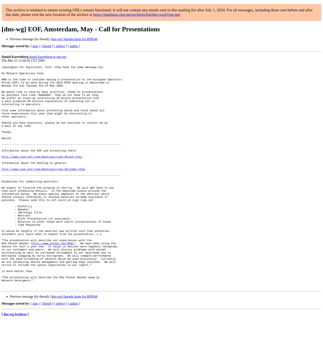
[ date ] (35, 46)
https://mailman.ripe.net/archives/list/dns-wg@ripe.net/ (136, 14)
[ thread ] (47, 46)
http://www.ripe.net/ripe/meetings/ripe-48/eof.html (42, 175)
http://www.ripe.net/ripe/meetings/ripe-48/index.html (43, 190)
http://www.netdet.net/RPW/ (53, 279)
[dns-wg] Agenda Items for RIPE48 (73, 39)
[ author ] (74, 46)
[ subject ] (60, 46)
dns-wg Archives (15, 358)
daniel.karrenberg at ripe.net (47, 57)
